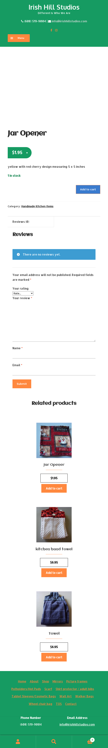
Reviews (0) (20, 221)
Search (54, 741)
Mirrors (58, 681)
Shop (45, 681)
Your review (22, 298)
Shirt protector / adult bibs (75, 689)
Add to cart (88, 189)
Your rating (20, 288)
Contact (71, 704)
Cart (83, 739)
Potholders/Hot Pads (26, 689)
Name (17, 348)
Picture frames (76, 681)
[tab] (31, 221)
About (34, 681)
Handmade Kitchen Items (37, 206)
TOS (59, 704)
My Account (18, 741)
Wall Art (65, 696)
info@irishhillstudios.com (69, 21)
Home (22, 681)
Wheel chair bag (40, 704)
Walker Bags (84, 696)
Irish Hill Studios (54, 7)
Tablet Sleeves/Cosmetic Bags (34, 696)
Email (17, 365)
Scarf (48, 689)
